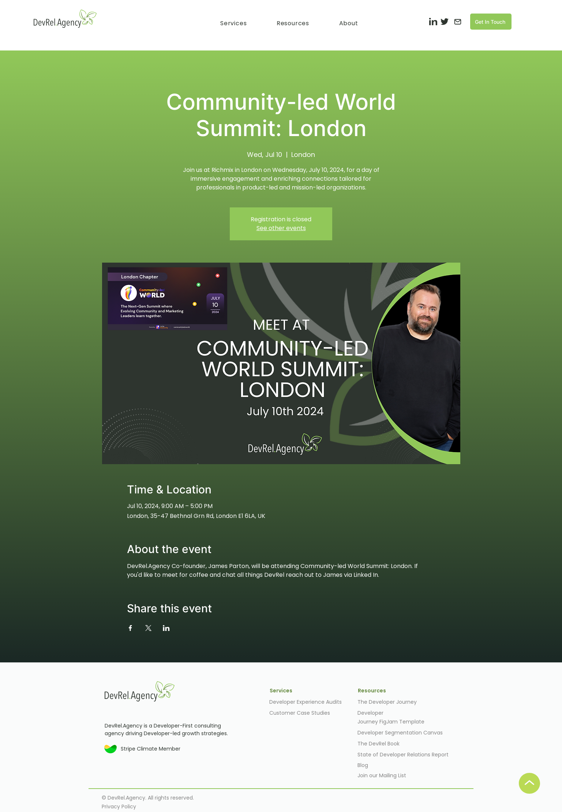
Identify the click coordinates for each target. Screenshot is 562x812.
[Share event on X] (148, 628)
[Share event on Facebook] (130, 628)
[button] (233, 23)
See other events (281, 228)
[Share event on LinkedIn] (166, 628)
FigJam (389, 721)
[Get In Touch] (491, 22)
